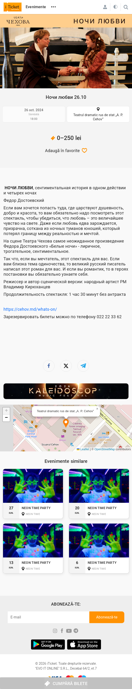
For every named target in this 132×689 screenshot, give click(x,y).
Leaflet (83, 449)
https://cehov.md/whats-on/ (30, 309)
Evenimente (36, 7)
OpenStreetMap (104, 449)
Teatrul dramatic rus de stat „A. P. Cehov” (98, 117)
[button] (66, 423)
